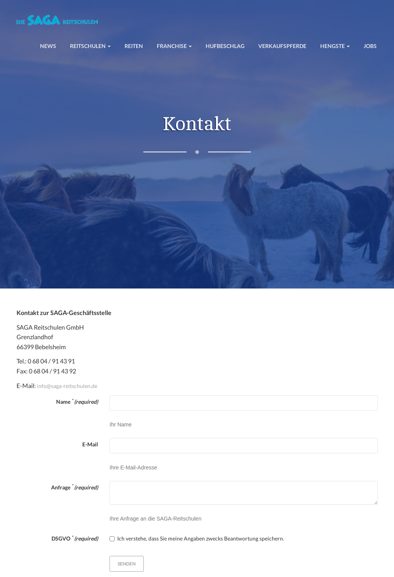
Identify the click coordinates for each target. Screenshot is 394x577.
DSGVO (75, 538)
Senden (127, 564)
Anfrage (74, 486)
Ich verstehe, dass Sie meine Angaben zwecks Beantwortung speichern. (197, 538)
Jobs (370, 46)
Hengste (335, 46)
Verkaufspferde (282, 46)
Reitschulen (90, 46)
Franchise (174, 46)
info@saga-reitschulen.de (67, 386)
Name (77, 401)
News (48, 46)
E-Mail (90, 444)
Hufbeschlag (225, 46)
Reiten (134, 46)
